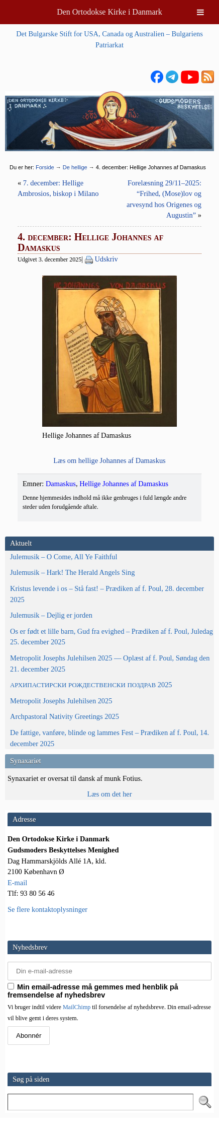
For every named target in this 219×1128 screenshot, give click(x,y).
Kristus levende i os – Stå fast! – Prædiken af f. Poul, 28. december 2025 (107, 594)
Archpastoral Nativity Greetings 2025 (64, 716)
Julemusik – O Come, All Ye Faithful (63, 557)
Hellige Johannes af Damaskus (123, 484)
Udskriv (106, 259)
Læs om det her (109, 794)
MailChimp (76, 1007)
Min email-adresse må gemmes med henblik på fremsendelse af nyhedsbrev (93, 991)
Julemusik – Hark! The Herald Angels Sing (72, 572)
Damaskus (61, 484)
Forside (45, 167)
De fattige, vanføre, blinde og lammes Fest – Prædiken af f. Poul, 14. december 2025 (109, 738)
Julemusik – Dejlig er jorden (51, 615)
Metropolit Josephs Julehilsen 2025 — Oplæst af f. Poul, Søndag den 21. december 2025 (109, 663)
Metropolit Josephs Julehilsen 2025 (61, 701)
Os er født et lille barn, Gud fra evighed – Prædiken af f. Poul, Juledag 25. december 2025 (111, 636)
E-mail (17, 883)
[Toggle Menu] (200, 12)
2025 (91, 685)
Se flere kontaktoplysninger (47, 909)
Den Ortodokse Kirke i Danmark (109, 12)
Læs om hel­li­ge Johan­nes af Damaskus (109, 460)
